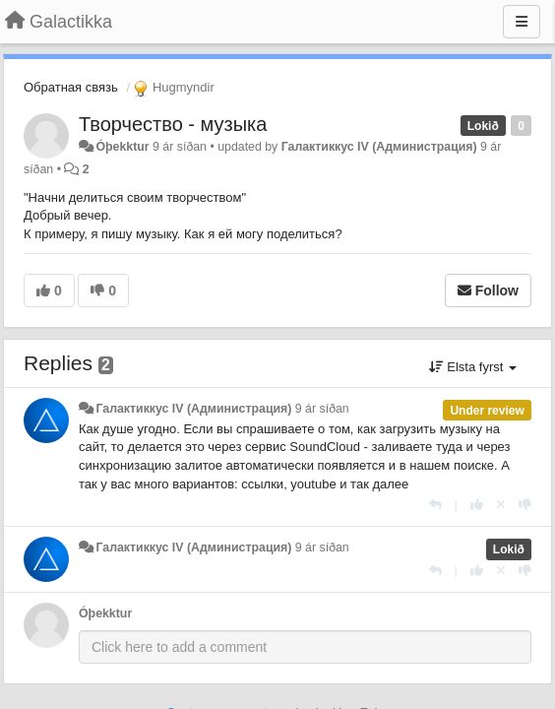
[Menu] (521, 21)
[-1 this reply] (525, 504)
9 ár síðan (322, 409)
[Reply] (435, 504)
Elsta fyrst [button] (473, 366)
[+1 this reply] (476, 504)
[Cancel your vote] (501, 504)
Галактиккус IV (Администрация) (379, 147)
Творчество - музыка (173, 124)
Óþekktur (122, 147)
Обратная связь (71, 87)
